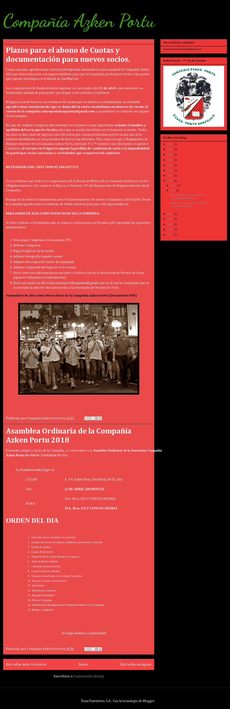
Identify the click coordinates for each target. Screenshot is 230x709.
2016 (170, 219)
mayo (173, 185)
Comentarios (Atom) (89, 676)
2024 (170, 154)
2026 (170, 144)
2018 (170, 181)
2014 (170, 229)
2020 (170, 170)
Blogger (148, 701)
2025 (170, 149)
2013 (170, 235)
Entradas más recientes (26, 664)
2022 (170, 165)
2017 (170, 214)
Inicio (83, 664)
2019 (170, 175)
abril (173, 190)
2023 (170, 160)
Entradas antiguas (135, 664)
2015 (170, 224)
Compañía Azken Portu (79, 21)
